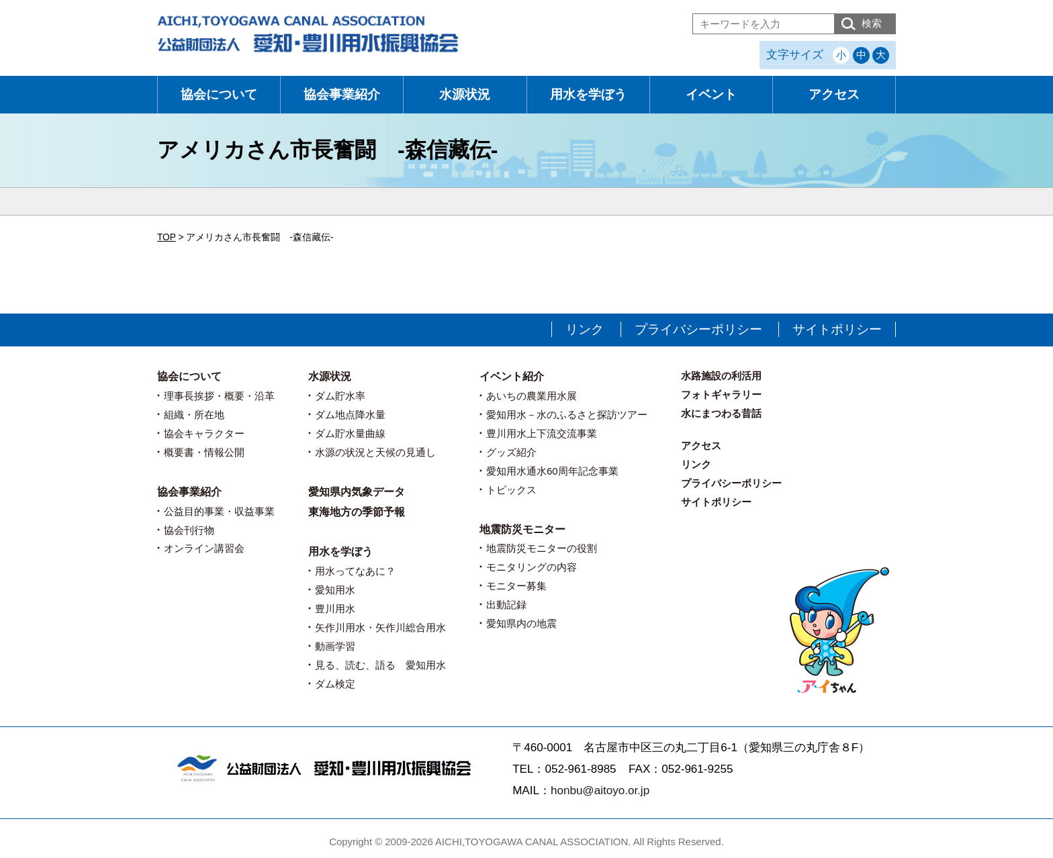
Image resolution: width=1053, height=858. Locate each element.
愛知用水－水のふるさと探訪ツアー (566, 414)
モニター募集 (516, 585)
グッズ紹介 (511, 452)
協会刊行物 (189, 530)
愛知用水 (335, 589)
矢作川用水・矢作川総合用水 (380, 627)
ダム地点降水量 (350, 414)
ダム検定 (335, 683)
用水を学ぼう (588, 94)
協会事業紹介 (342, 94)
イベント (711, 94)
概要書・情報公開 (204, 452)
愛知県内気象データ (356, 491)
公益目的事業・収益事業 (219, 511)
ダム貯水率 (340, 395)
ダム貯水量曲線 (350, 433)
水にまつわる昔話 (721, 413)
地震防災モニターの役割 (541, 548)
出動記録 (506, 604)
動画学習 (335, 646)
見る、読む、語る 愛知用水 (380, 665)
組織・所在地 (194, 414)
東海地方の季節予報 (356, 512)
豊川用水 (335, 608)
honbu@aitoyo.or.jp (600, 790)
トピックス (511, 489)
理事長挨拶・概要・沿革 (219, 395)
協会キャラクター (204, 433)
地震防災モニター (522, 529)
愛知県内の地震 (521, 623)
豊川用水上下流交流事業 (541, 433)
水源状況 (464, 94)
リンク (584, 329)
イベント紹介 (511, 376)
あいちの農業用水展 (531, 395)
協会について (219, 94)
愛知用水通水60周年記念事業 (552, 471)
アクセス (834, 94)
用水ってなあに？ (355, 571)
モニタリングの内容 (531, 567)
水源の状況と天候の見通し (375, 452)
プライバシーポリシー (698, 329)
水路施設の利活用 (721, 375)
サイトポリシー (837, 329)
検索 (872, 23)
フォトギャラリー (721, 394)
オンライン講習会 (204, 548)
